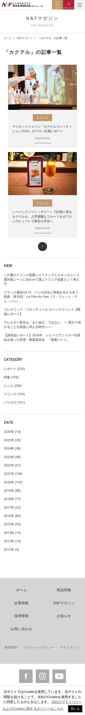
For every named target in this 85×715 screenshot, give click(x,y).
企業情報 (21, 602)
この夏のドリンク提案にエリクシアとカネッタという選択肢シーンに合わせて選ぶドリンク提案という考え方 (41, 279)
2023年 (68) (12, 457)
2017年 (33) (12, 507)
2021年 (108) (13, 473)
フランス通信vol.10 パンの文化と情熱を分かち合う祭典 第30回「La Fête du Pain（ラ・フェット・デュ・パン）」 (41, 296)
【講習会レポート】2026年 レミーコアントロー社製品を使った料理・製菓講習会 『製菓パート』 (42, 337)
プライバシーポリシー (38, 647)
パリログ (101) (14, 402)
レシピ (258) (13, 385)
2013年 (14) (12, 541)
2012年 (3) (11, 549)
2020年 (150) (13, 482)
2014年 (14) (12, 532)
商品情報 (64, 589)
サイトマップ (69, 647)
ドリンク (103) (14, 394)
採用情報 (21, 615)
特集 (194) (11, 377)
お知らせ (64, 615)
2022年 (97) (12, 465)
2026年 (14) (12, 431)
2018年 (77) (12, 499)
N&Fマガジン (25, 38)
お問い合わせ (21, 628)
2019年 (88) (12, 490)
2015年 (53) (12, 524)
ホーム (8, 38)
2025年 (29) (12, 440)
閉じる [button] (75, 709)
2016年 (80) (12, 516)
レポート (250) (14, 369)
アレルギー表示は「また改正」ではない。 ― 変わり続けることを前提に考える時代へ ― (42, 324)
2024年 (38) (12, 448)
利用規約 (11, 647)
